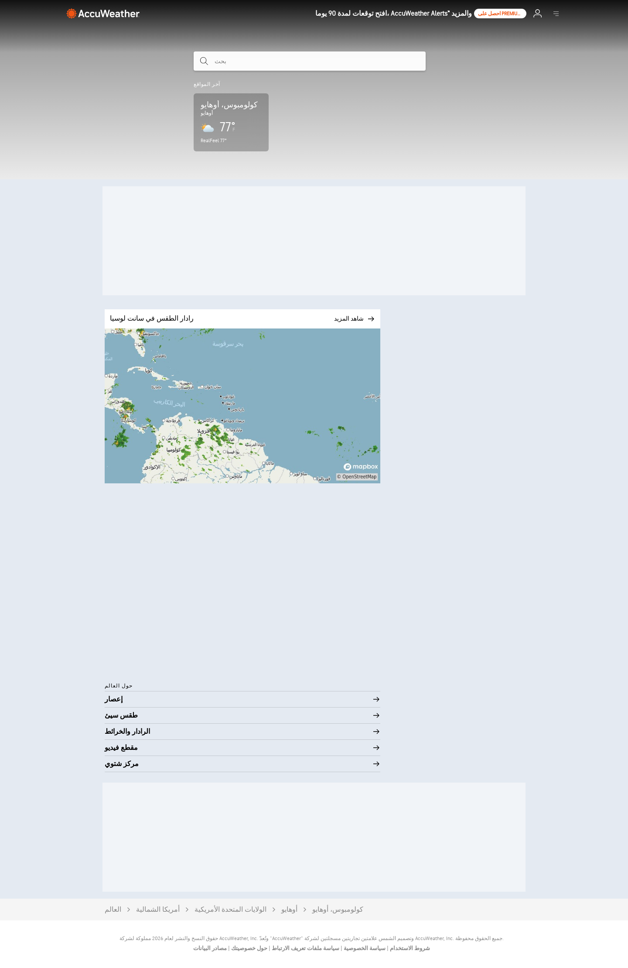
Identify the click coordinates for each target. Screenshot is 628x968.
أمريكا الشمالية (158, 910)
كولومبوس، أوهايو (337, 910)
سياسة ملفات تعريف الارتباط (304, 948)
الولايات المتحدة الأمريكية (230, 910)
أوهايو (289, 910)
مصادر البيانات (210, 948)
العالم (113, 910)
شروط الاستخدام (409, 948)
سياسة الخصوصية (364, 948)
